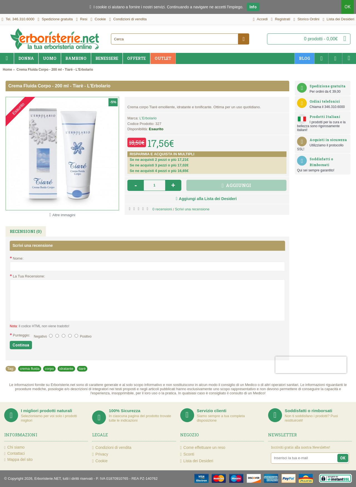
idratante (66, 369)
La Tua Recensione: (29, 276)
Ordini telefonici (325, 101)
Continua (21, 345)
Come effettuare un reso (203, 447)
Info (253, 7)
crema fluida (29, 369)
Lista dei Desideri (196, 461)
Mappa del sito (18, 459)
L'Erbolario (148, 118)
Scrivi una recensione (192, 209)
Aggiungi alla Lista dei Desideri (208, 198)
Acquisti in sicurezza (328, 139)
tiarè (82, 369)
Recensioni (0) (26, 231)
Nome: (18, 258)
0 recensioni (162, 209)
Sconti (187, 454)
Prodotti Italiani (325, 116)
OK (347, 6)
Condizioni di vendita (111, 447)
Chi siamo (14, 447)
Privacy (100, 454)
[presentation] (311, 364)
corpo (49, 369)
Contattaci (14, 453)
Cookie (99, 461)
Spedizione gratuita (327, 86)
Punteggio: (21, 335)
